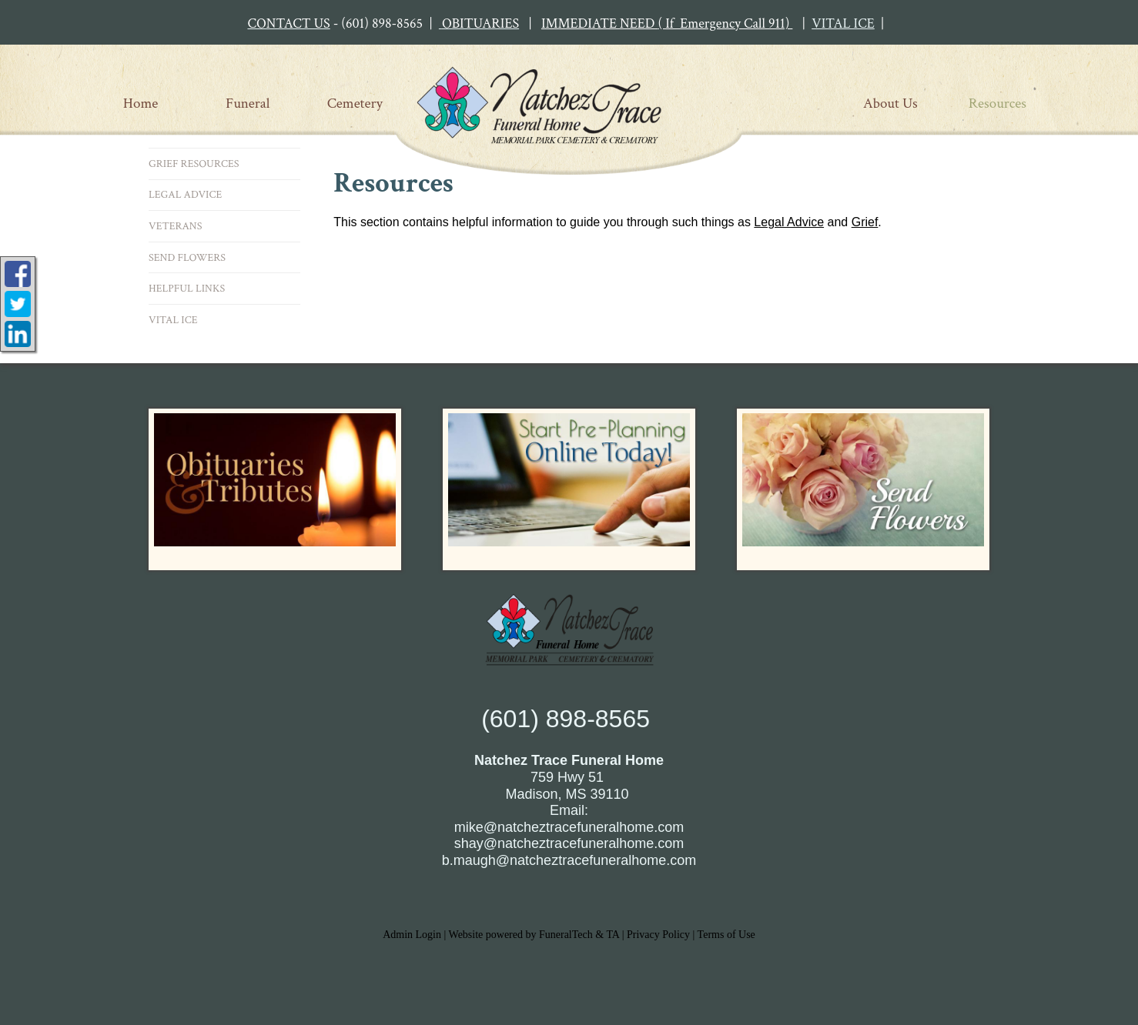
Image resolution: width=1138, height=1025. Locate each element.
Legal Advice (789, 222)
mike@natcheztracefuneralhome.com (569, 827)
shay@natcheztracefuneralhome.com (569, 843)
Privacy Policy (658, 934)
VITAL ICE (843, 23)
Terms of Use (726, 934)
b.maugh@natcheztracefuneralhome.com (569, 860)
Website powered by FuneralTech (521, 934)
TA (612, 934)
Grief (865, 222)
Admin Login (412, 934)
